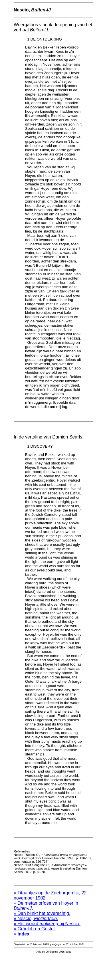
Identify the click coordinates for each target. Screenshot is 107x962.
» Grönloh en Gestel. (35, 933)
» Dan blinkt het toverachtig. (42, 917)
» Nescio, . (36, 922)
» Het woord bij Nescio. (47, 927)
